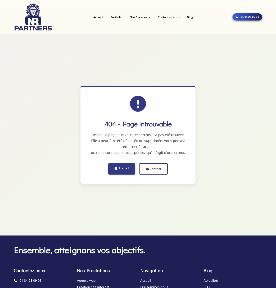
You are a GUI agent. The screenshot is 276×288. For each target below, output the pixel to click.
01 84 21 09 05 (247, 17)
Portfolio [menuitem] (116, 17)
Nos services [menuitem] (139, 17)
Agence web (86, 280)
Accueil (121, 168)
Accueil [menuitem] (98, 17)
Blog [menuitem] (190, 17)
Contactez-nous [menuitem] (169, 17)
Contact (153, 169)
